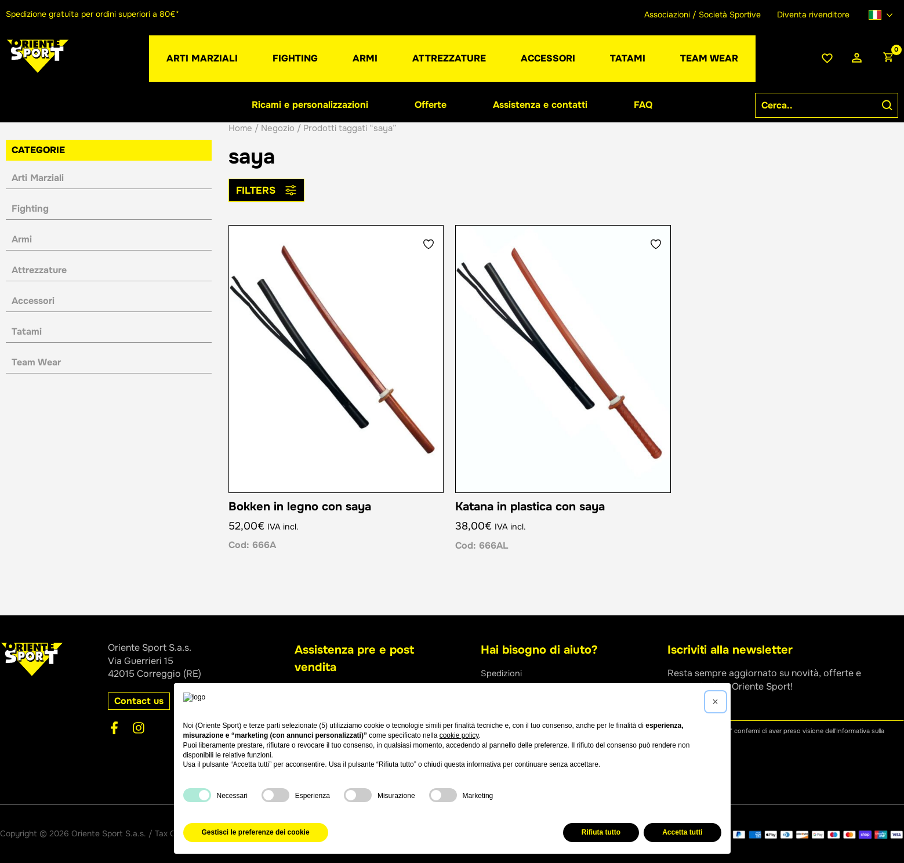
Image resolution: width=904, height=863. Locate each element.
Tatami (27, 331)
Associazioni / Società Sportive (702, 14)
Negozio (278, 128)
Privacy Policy (346, 833)
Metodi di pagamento (527, 699)
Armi (22, 239)
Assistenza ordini (517, 712)
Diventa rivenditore (813, 14)
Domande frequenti (522, 738)
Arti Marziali (38, 178)
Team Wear (36, 362)
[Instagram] (138, 727)
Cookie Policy (401, 833)
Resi (490, 686)
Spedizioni (503, 673)
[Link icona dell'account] (857, 58)
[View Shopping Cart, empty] (887, 58)
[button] (365, 58)
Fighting (30, 208)
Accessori (33, 301)
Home (240, 128)
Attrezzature (39, 270)
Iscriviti (695, 767)
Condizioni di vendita (526, 725)
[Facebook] (114, 727)
